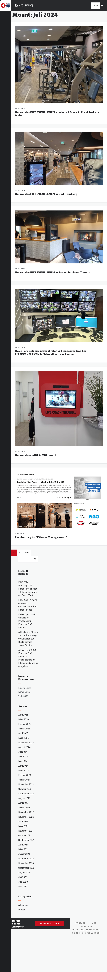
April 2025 (23, 733)
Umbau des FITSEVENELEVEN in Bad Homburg (46, 193)
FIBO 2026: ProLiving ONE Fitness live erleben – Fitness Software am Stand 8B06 (27, 589)
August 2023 (24, 798)
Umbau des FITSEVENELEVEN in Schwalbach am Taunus (52, 272)
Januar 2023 (24, 807)
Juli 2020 (22, 877)
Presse (21, 909)
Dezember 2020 (26, 858)
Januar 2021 (24, 854)
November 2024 (26, 742)
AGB (94, 923)
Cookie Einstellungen (86, 933)
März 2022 (23, 826)
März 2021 (23, 849)
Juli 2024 (22, 752)
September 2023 (26, 793)
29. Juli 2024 (20, 108)
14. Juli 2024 (20, 347)
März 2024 (23, 770)
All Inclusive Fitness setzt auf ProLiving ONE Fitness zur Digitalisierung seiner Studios (28, 639)
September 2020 (26, 868)
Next (26, 553)
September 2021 (26, 840)
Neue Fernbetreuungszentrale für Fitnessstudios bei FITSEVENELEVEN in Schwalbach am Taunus (50, 352)
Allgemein (23, 905)
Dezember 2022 (26, 812)
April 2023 (23, 803)
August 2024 (24, 747)
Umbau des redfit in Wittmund (35, 455)
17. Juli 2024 (20, 269)
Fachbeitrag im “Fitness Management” (41, 537)
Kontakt (80, 923)
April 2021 (23, 844)
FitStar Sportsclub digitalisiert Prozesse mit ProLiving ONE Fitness (26, 621)
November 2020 (26, 863)
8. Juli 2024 (19, 533)
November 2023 (26, 784)
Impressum (86, 927)
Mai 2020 (22, 886)
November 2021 (26, 830)
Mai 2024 (22, 761)
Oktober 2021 (24, 835)
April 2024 (23, 766)
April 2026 (23, 714)
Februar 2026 (24, 724)
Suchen (35, 559)
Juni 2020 (23, 882)
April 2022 (23, 821)
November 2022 (26, 817)
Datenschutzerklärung (86, 930)
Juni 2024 (23, 756)
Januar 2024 (24, 779)
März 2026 (23, 719)
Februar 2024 (24, 775)
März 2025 (23, 738)
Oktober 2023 (24, 789)
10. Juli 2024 (20, 451)
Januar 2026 (24, 728)
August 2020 (24, 872)
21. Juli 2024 (20, 190)
